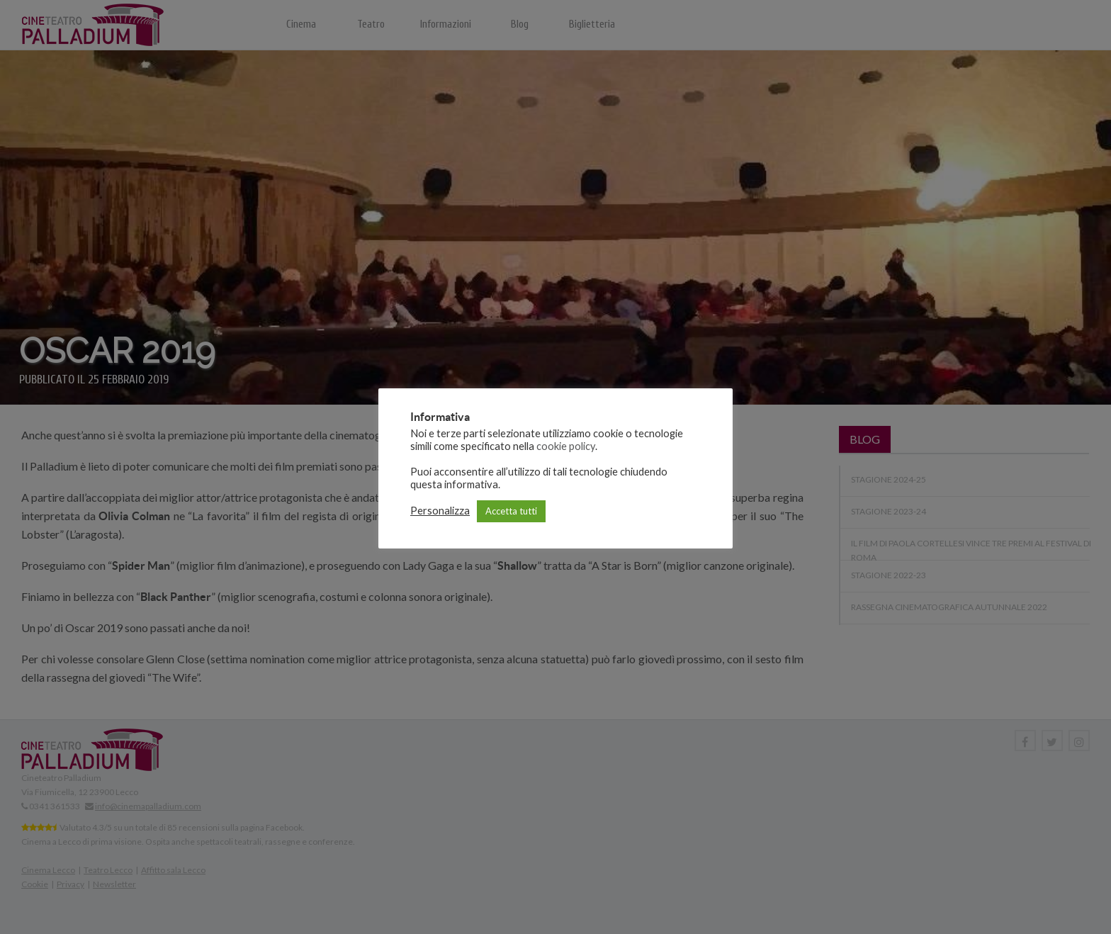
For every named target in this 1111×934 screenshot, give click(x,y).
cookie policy (565, 446)
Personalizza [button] (440, 511)
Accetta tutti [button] (511, 511)
